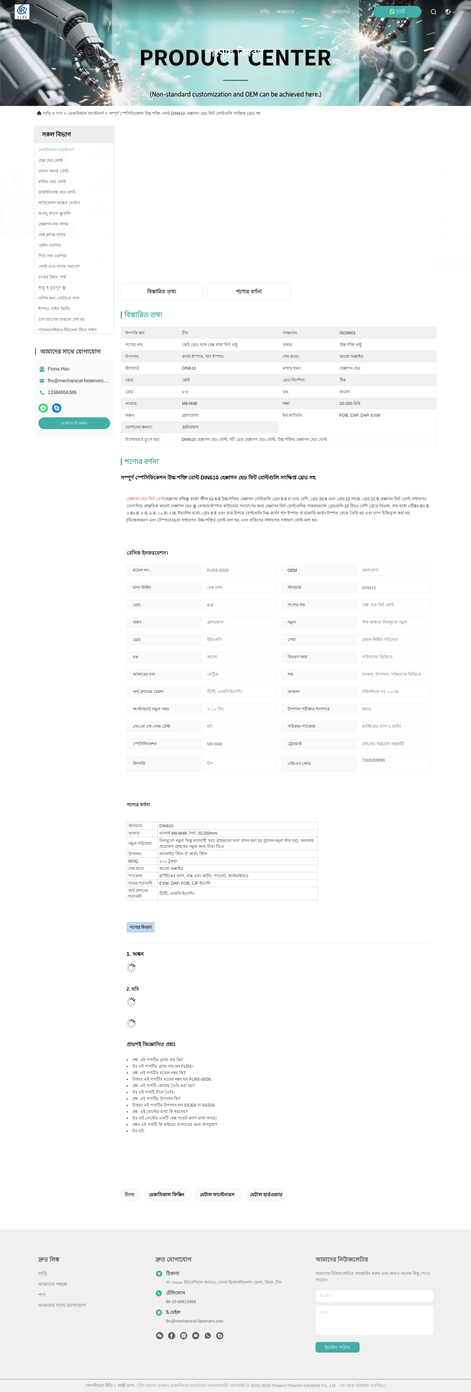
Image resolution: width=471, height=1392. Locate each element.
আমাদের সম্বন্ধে (290, 12)
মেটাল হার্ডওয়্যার (266, 1194)
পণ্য (318, 12)
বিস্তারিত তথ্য (161, 292)
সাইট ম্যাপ (126, 1385)
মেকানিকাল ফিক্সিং (166, 1194)
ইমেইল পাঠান (337, 1347)
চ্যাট (397, 12)
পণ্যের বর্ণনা (249, 292)
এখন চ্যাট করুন (74, 423)
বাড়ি (264, 12)
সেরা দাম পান (333, 264)
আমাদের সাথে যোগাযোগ (346, 12)
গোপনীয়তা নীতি (99, 1385)
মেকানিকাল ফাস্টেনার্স (86, 113)
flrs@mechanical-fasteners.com (81, 380)
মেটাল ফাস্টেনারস (217, 1194)
